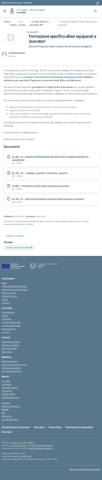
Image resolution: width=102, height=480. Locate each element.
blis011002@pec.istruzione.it (41, 448)
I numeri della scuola (11, 322)
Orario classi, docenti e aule (14, 364)
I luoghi (5, 315)
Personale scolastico (11, 341)
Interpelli (6, 403)
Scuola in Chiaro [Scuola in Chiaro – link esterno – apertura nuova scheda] (9, 292)
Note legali (7, 431)
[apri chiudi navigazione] (4, 11)
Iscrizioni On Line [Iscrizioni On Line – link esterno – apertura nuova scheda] (9, 296)
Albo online (7, 390)
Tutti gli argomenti (10, 419)
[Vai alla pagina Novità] (13, 24)
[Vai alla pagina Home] (6, 21)
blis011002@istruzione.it (43, 445)
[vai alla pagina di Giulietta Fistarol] (17, 52)
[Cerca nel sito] (95, 11)
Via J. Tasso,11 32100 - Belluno (21, 442)
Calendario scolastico (11, 368)
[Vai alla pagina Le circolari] (22, 23)
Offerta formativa (10, 361)
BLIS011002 (26, 456)
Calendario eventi (10, 387)
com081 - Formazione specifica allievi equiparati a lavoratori (40, 185)
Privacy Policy (55, 427)
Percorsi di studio (9, 348)
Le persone (7, 319)
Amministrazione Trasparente (16, 427)
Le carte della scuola (11, 325)
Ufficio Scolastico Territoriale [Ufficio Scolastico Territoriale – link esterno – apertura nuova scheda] (14, 289)
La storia (5, 332)
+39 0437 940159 (18, 445)
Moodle (5, 409)
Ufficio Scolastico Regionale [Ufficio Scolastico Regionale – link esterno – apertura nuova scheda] (14, 286)
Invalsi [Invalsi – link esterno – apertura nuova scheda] (5, 299)
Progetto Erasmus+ (10, 397)
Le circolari (6, 384)
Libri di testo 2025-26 (12, 371)
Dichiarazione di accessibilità (79, 427)
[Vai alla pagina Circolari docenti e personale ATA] (39, 23)
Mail (4, 412)
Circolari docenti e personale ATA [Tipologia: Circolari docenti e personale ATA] (19, 247)
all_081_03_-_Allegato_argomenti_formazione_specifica (39, 173)
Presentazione (8, 312)
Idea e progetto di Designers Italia (85, 469)
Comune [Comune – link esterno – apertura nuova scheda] (5, 302)
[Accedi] (97, 2)
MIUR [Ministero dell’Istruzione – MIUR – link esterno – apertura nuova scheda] (4, 283)
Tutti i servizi (7, 351)
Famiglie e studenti (10, 345)
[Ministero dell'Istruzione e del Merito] (17, 2)
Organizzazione (9, 328)
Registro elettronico (11, 406)
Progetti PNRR (8, 394)
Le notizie (6, 381)
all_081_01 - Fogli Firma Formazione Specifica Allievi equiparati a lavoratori (48, 198)
